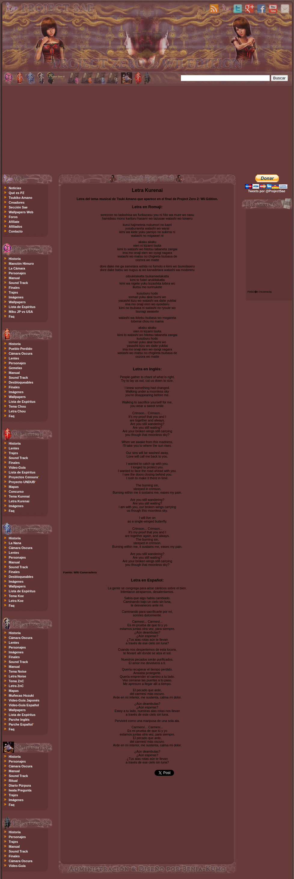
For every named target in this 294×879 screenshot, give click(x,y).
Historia (15, 259)
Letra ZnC (16, 686)
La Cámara (17, 268)
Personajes (17, 273)
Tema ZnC (16, 681)
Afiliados (15, 226)
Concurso (16, 491)
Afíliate (14, 222)
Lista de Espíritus (22, 307)
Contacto (16, 231)
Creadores (17, 202)
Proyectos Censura (23, 477)
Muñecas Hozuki (21, 695)
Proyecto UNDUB (22, 482)
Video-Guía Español (24, 705)
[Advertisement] (147, 129)
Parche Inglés (19, 719)
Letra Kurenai (19, 501)
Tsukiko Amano (20, 197)
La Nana (15, 543)
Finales (14, 287)
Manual (14, 278)
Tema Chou (17, 406)
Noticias (15, 188)
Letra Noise (17, 676)
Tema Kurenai (19, 496)
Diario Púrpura (20, 785)
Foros (13, 217)
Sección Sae (18, 207)
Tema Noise (17, 671)
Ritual (13, 780)
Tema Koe (16, 596)
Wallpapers (17, 302)
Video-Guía (17, 467)
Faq (11, 316)
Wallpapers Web (21, 212)
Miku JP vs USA (21, 311)
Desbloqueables (21, 382)
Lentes (14, 358)
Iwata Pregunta (20, 790)
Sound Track (18, 283)
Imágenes (16, 297)
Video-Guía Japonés (24, 700)
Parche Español (21, 724)
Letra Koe (16, 601)
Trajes (13, 292)
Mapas (14, 487)
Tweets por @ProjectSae (266, 191)
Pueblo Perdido (20, 348)
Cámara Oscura (20, 353)
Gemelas (15, 368)
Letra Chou (17, 411)
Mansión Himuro (21, 263)
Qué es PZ (16, 193)
